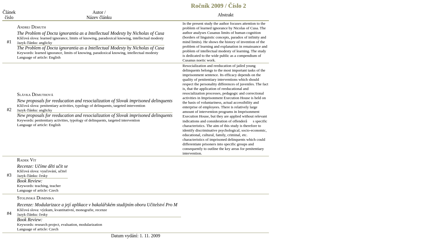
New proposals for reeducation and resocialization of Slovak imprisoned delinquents (94, 105)
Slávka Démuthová (35, 94)
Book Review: (42, 185)
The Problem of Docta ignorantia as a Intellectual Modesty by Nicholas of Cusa (90, 38)
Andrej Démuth (31, 26)
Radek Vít (26, 159)
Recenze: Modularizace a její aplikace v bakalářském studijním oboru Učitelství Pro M (99, 209)
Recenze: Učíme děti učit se (42, 171)
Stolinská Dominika (35, 197)
